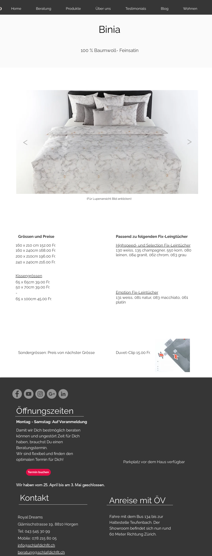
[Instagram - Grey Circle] (40, 394)
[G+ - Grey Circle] (51, 394)
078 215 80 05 (44, 538)
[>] (189, 141)
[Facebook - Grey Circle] (17, 394)
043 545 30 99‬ (38, 531)
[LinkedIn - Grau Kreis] (63, 394)
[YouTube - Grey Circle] (28, 394)
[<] (25, 141)
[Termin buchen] (38, 472)
